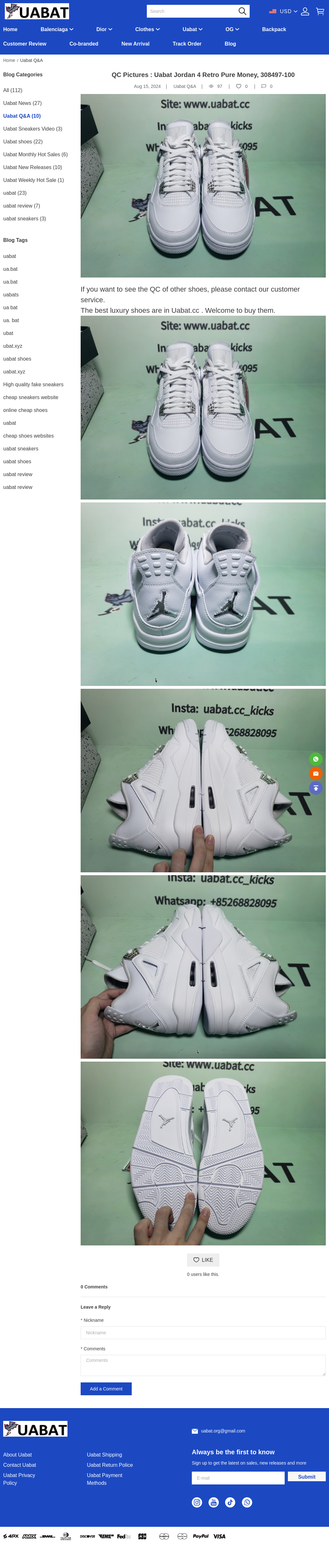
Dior (101, 29)
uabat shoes (17, 359)
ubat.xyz (12, 346)
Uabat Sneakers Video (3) (32, 129)
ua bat (10, 307)
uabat (9, 256)
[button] (242, 11)
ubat (8, 333)
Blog (230, 44)
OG (230, 29)
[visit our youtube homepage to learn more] (214, 1502)
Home (10, 29)
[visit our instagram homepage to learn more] (197, 1502)
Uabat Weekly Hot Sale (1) (33, 180)
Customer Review (24, 44)
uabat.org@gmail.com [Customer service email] (223, 1430)
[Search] (194, 11)
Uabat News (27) (22, 103)
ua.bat (10, 269)
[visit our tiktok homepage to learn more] (230, 1502)
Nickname (93, 1320)
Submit (307, 1477)
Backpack (274, 29)
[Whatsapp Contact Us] (316, 759)
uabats (11, 294)
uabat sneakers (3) (24, 218)
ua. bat (11, 320)
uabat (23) (15, 193)
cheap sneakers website (30, 397)
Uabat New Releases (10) (32, 167)
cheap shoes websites (28, 436)
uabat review (17, 474)
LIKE (203, 1260)
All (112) (12, 90)
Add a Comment (106, 1388)
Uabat (190, 29)
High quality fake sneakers (33, 384)
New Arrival (135, 44)
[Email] (316, 773)
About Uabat (17, 1454)
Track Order (187, 44)
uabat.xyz (14, 371)
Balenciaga (53, 29)
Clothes (144, 29)
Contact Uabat (19, 1465)
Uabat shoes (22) (23, 141)
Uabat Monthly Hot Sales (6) (35, 154)
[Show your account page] (305, 11)
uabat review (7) (21, 206)
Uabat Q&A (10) (22, 116)
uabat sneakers (20, 448)
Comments (94, 1348)
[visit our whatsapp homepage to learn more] (247, 1502)
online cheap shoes (25, 410)
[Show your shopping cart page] (320, 11)
